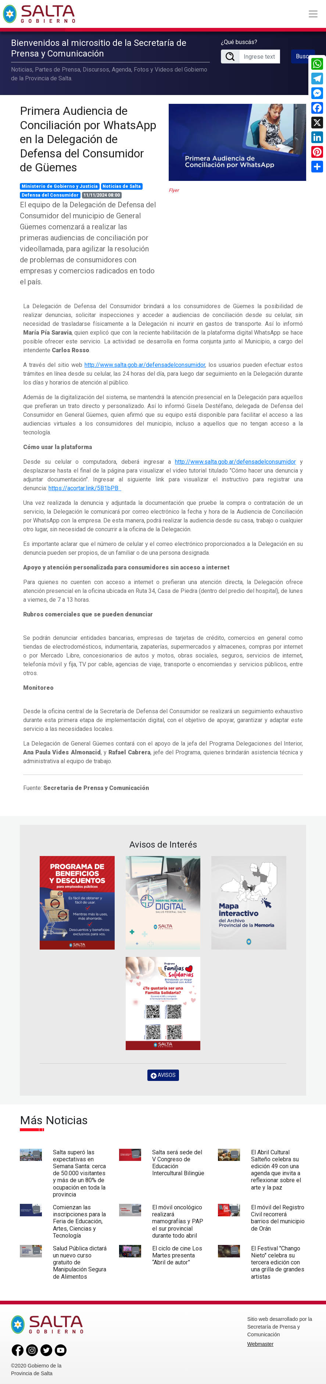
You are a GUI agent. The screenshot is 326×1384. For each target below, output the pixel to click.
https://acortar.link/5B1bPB (85, 487)
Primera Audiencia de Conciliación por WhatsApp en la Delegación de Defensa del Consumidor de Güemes (88, 138)
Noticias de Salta (122, 185)
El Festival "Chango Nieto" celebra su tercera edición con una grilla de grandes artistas (277, 1261)
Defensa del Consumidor (50, 194)
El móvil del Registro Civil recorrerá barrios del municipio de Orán (278, 1216)
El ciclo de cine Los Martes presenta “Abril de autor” (177, 1253)
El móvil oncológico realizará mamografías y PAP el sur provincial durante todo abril (177, 1220)
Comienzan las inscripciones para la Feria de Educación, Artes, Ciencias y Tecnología (79, 1220)
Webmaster (260, 1342)
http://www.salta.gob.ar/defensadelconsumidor (145, 363)
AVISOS (163, 1074)
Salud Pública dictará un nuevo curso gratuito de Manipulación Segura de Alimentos (80, 1261)
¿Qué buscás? (239, 41)
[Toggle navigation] (313, 14)
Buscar (305, 55)
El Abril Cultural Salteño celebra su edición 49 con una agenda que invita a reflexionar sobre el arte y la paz (276, 1168)
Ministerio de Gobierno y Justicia (60, 185)
